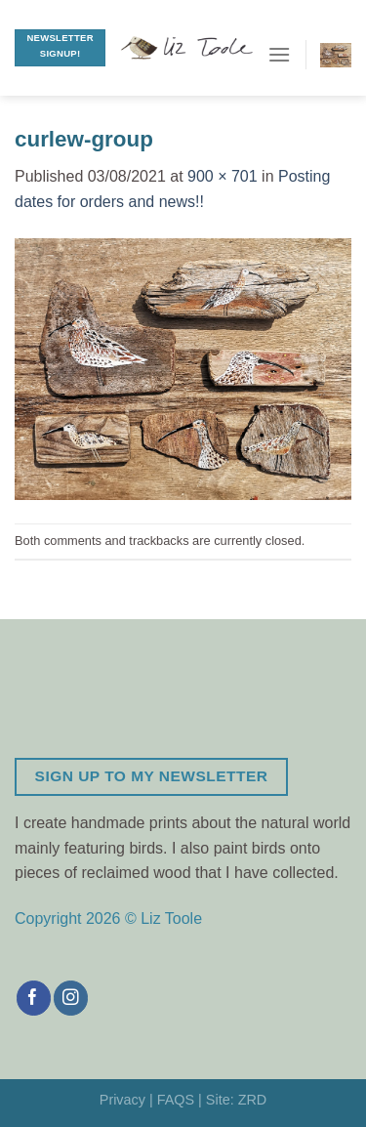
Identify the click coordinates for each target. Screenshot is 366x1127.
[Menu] (279, 54)
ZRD (252, 1099)
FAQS (175, 1099)
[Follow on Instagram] (71, 998)
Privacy (122, 1099)
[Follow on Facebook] (34, 998)
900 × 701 (222, 176)
